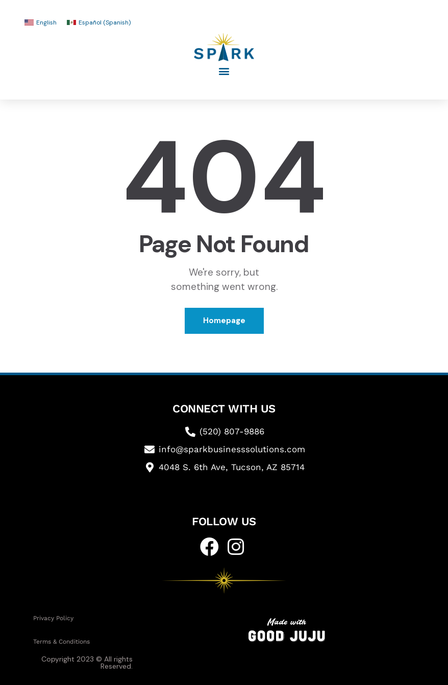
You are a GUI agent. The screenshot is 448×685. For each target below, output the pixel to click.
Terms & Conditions (61, 641)
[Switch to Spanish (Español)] (99, 22)
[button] (224, 70)
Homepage (224, 320)
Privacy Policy (53, 618)
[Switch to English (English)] (40, 22)
